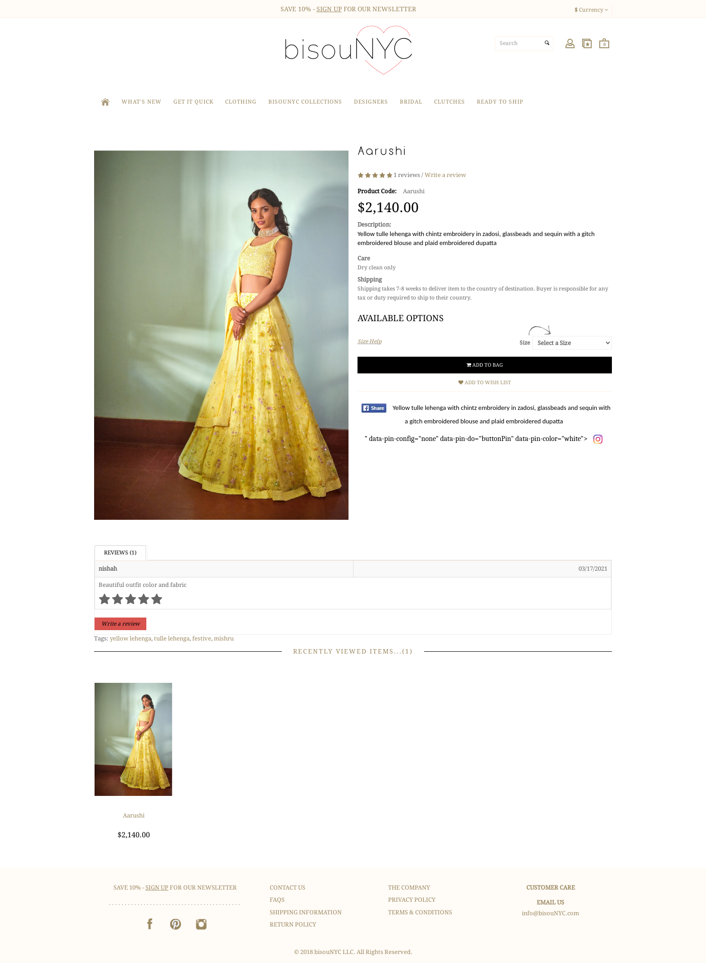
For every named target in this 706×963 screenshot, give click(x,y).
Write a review (445, 175)
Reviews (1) (120, 553)
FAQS (277, 899)
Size (525, 343)
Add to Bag (484, 365)
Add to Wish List (484, 383)
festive (201, 638)
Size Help (369, 341)
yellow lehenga (130, 638)
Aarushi (134, 815)
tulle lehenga (172, 638)
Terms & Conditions (420, 912)
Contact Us (287, 887)
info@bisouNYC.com (550, 913)
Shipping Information (306, 912)
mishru (224, 638)
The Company (409, 887)
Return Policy (293, 924)
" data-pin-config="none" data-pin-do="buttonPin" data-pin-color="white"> (488, 423)
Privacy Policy (411, 899)
